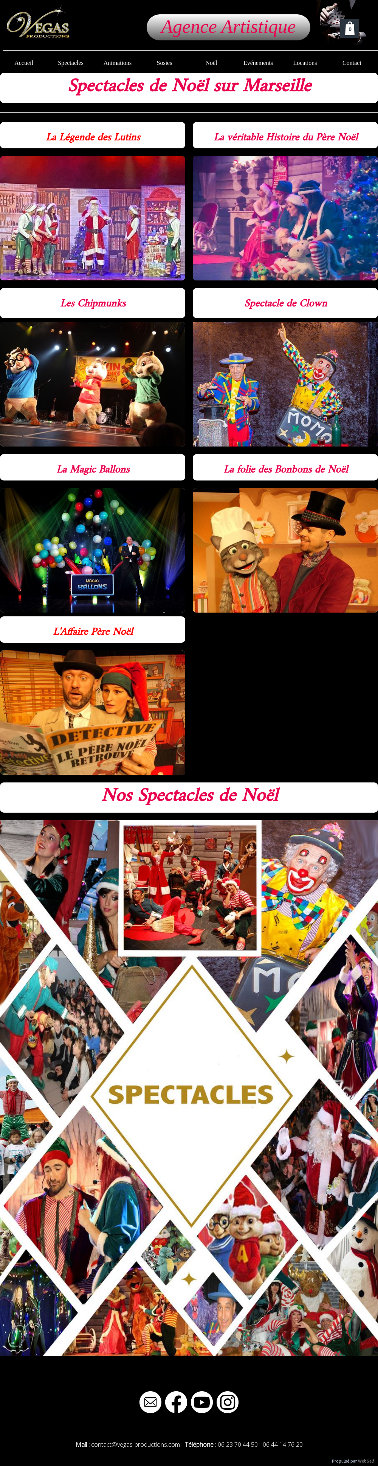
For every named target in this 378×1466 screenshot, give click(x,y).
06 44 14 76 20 (283, 1444)
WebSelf (366, 1461)
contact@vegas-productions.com (135, 1444)
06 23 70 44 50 (238, 1444)
